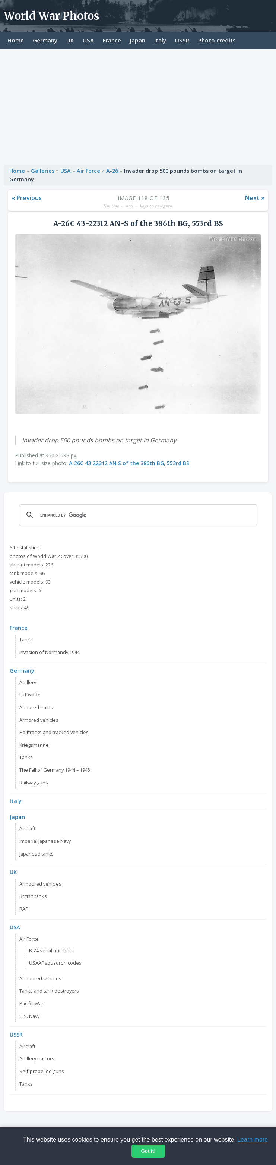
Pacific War (31, 1003)
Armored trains (36, 707)
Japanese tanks (36, 853)
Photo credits (217, 40)
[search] (137, 515)
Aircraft (27, 828)
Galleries (42, 170)
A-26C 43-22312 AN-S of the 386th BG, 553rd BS (129, 463)
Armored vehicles (38, 720)
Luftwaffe (30, 694)
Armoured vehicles (40, 883)
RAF (23, 908)
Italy (160, 40)
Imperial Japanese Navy (45, 841)
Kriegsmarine (34, 745)
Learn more (252, 1139)
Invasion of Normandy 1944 (49, 652)
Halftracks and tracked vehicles (54, 732)
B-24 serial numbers (51, 950)
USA (88, 40)
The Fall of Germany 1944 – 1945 (54, 769)
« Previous (27, 198)
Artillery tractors (36, 1058)
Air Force (88, 170)
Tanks (26, 639)
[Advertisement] (138, 105)
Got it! (148, 1151)
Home (15, 40)
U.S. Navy (29, 1016)
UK (70, 40)
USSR (182, 40)
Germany (45, 40)
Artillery (27, 682)
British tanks (33, 896)
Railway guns (33, 782)
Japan (137, 40)
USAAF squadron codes (55, 962)
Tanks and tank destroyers (49, 990)
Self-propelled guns (41, 1071)
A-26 (113, 170)
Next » (254, 198)
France (112, 40)
